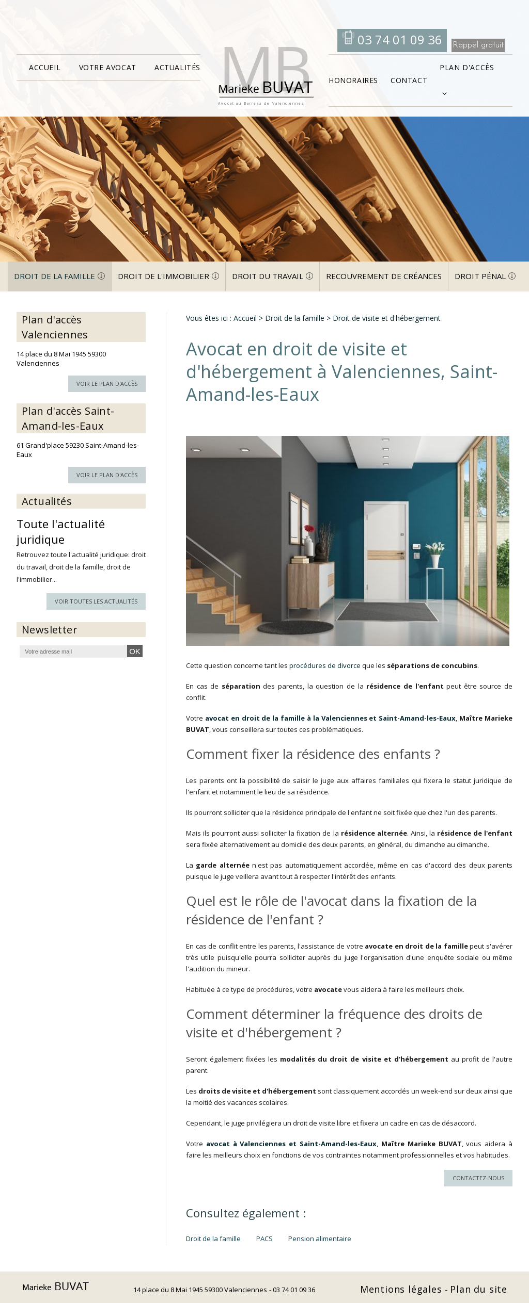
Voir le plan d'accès (106, 383)
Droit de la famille (54, 276)
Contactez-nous (478, 1178)
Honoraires (353, 80)
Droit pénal (480, 276)
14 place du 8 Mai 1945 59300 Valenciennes (200, 1289)
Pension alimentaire (319, 1238)
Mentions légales (402, 1289)
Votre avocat (107, 67)
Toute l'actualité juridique (61, 531)
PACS (264, 1238)
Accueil (44, 67)
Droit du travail (267, 276)
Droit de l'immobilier (163, 276)
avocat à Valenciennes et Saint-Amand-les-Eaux (291, 1143)
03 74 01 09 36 (398, 39)
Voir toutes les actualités (96, 601)
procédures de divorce (325, 665)
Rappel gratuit (478, 45)
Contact (409, 80)
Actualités (177, 67)
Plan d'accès (467, 67)
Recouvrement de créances (384, 276)
